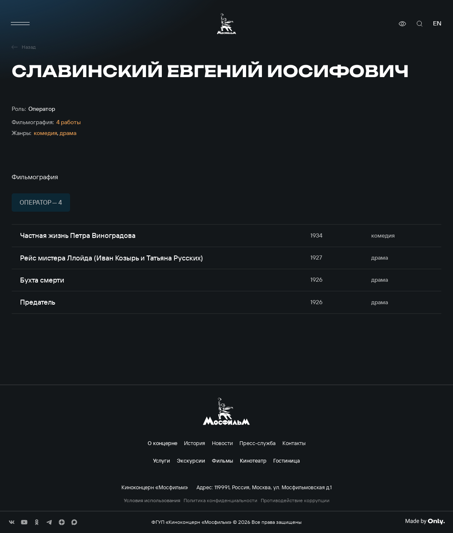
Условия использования (152, 500)
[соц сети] (11, 522)
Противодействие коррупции (295, 500)
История (194, 443)
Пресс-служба (257, 443)
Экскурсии (191, 460)
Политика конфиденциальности (220, 500)
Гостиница (286, 460)
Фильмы (222, 460)
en (437, 23)
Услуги (161, 460)
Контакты (294, 443)
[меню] (20, 23)
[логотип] (226, 23)
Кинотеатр (253, 460)
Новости (222, 443)
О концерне (162, 443)
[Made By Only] (425, 521)
